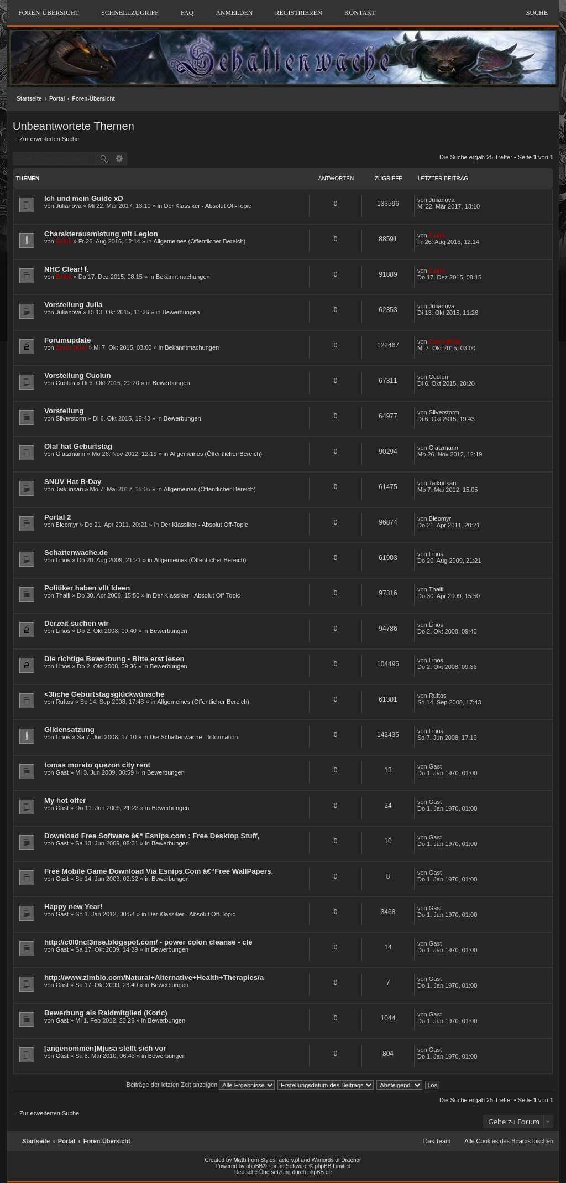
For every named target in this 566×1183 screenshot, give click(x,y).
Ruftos (65, 701)
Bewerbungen (181, 312)
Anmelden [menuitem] (234, 13)
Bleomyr (67, 524)
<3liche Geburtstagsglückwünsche (104, 694)
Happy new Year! (73, 906)
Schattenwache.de (76, 552)
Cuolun (65, 383)
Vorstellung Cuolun (77, 375)
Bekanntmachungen (183, 276)
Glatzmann (70, 453)
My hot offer (65, 800)
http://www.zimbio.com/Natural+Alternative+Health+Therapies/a (154, 977)
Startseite (29, 99)
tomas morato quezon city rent (97, 765)
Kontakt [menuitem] (360, 13)
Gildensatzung (69, 729)
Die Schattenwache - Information (194, 737)
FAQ (187, 13)
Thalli (63, 595)
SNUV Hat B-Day (72, 482)
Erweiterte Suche (119, 158)
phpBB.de (319, 1172)
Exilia (64, 241)
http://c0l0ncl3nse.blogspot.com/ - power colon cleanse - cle (148, 942)
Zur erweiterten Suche (49, 139)
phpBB (254, 1166)
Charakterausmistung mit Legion (101, 234)
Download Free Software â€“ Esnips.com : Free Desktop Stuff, (151, 836)
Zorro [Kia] (71, 347)
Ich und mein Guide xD (83, 198)
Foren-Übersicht (93, 99)
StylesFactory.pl (279, 1160)
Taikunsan (69, 489)
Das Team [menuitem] (436, 1141)
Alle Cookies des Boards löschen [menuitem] (508, 1141)
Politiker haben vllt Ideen (87, 588)
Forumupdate (67, 340)
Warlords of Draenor (336, 1160)
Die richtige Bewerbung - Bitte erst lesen (114, 659)
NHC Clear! (63, 269)
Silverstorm (71, 418)
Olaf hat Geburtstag (78, 446)
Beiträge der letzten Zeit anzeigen (201, 1084)
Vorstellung (64, 411)
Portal (57, 99)
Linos (63, 560)
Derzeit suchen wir (76, 623)
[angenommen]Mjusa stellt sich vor (105, 1048)
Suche (537, 13)
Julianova (68, 206)
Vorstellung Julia (73, 304)
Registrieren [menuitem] (298, 13)
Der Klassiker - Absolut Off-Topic (207, 206)
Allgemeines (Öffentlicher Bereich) (200, 241)
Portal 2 (57, 517)
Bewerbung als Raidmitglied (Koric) (105, 1013)
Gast (62, 772)
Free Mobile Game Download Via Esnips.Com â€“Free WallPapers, (158, 871)
